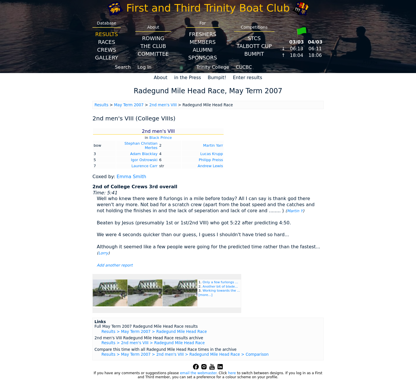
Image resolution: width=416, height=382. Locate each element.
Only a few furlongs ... (220, 282)
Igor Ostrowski (144, 160)
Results (106, 34)
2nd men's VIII (163, 105)
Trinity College (212, 67)
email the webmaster (198, 373)
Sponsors (202, 58)
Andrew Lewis (210, 166)
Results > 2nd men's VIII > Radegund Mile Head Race (153, 343)
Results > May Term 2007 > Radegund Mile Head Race (154, 331)
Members (203, 42)
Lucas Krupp (211, 154)
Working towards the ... (221, 290)
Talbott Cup (254, 46)
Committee (153, 54)
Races (106, 42)
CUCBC (244, 67)
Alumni (203, 50)
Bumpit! (217, 77)
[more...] (205, 295)
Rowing (153, 38)
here (232, 373)
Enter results (247, 77)
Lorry (103, 253)
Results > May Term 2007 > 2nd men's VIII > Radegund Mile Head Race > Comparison (185, 354)
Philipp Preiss (211, 160)
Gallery (106, 58)
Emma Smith (131, 176)
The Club (153, 46)
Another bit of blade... (220, 286)
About (160, 77)
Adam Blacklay (143, 154)
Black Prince (160, 137)
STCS (254, 38)
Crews (106, 50)
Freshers (202, 34)
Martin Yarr (213, 145)
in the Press (187, 77)
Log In (145, 67)
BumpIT (254, 54)
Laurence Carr (144, 166)
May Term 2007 (129, 105)
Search (123, 67)
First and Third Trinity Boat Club (208, 8)
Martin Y (295, 211)
